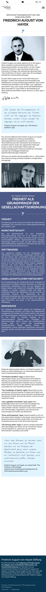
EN (40, 2)
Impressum (5, 589)
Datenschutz (15, 589)
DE (36, 2)
